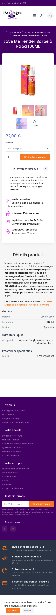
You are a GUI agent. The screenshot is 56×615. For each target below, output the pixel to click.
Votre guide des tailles (13, 410)
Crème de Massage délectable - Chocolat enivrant (28, 303)
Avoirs (5, 480)
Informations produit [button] (29, 168)
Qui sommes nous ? (12, 447)
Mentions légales (10, 439)
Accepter (12, 610)
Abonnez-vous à (41, 503)
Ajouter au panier (35, 157)
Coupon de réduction (13, 488)
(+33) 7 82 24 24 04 (16, 2)
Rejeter (27, 610)
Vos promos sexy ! (11, 418)
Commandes (9, 476)
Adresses (6, 484)
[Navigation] (34, 15)
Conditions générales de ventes (18, 443)
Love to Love (47, 316)
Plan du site (8, 414)
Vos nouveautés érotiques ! (16, 422)
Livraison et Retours (12, 435)
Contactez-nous (10, 455)
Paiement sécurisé (11, 451)
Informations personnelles (15, 468)
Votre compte (13, 463)
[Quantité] (11, 157)
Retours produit (10, 472)
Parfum (9, 142)
